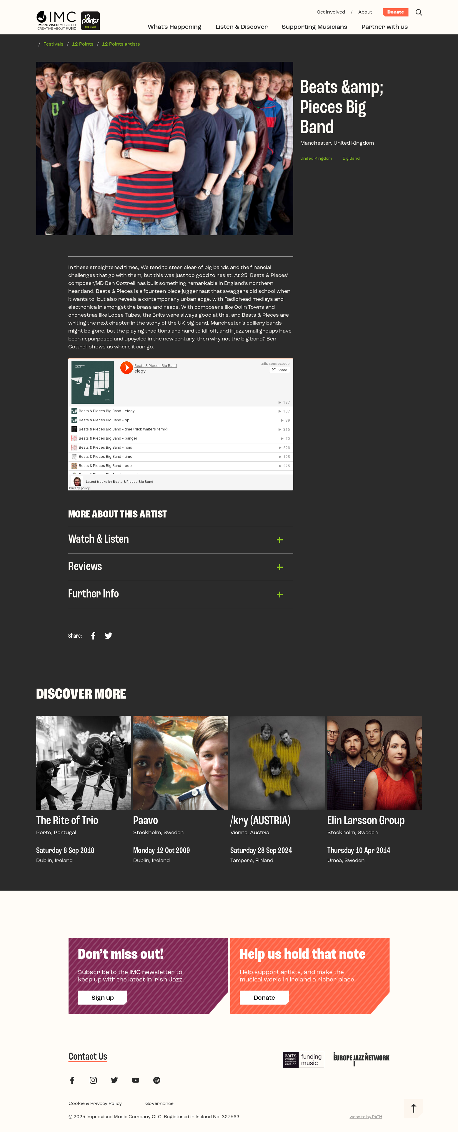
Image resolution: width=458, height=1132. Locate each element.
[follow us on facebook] (72, 1080)
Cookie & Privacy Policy (95, 1103)
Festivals (54, 44)
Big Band (351, 158)
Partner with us (385, 27)
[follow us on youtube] (135, 1080)
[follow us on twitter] (114, 1080)
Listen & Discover (242, 27)
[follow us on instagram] (93, 1080)
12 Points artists (121, 44)
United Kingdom (316, 158)
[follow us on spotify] (156, 1080)
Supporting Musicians (314, 27)
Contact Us (88, 1057)
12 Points (83, 44)
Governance (159, 1103)
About (365, 12)
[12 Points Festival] (90, 20)
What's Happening (174, 27)
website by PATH (366, 1117)
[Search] (419, 12)
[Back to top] (413, 1108)
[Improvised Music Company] (56, 21)
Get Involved (331, 12)
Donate (395, 12)
